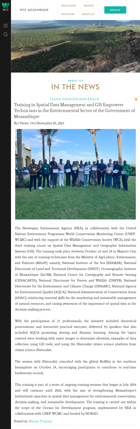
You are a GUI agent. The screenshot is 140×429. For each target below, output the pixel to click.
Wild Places (68, 5)
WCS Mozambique (34, 10)
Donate (115, 10)
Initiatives (67, 14)
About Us (88, 14)
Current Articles (61, 99)
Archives (81, 99)
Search (94, 99)
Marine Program (40, 421)
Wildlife (89, 5)
